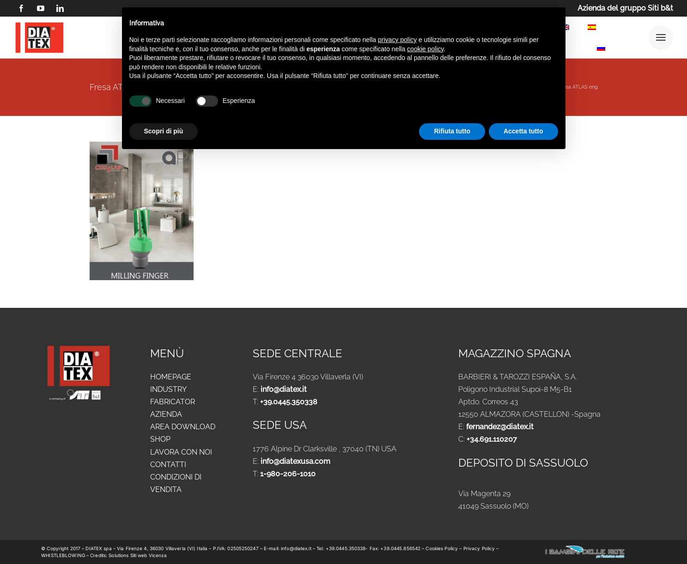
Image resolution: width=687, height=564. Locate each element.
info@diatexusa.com (295, 461)
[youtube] (40, 8)
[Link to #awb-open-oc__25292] (661, 37)
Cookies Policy (442, 548)
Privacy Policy (479, 548)
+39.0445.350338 (288, 401)
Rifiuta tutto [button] (452, 131)
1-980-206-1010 (288, 473)
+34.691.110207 (492, 439)
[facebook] (21, 8)
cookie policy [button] (425, 49)
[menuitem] (592, 29)
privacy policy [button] (397, 39)
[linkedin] (60, 8)
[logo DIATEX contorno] (39, 23)
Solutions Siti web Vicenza (138, 555)
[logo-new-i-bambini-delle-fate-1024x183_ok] (585, 548)
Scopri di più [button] (163, 131)
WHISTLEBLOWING (63, 555)
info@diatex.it (284, 389)
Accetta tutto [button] (523, 131)
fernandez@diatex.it (500, 426)
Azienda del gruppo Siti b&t (625, 8)
